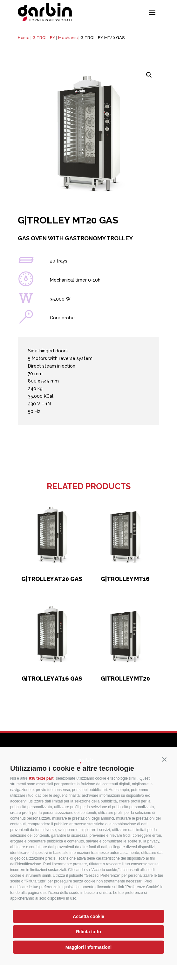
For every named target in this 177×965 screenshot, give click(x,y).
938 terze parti (42, 778)
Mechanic (68, 37)
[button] (164, 759)
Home (24, 37)
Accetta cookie (88, 916)
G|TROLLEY (43, 37)
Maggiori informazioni (88, 947)
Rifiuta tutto (88, 931)
